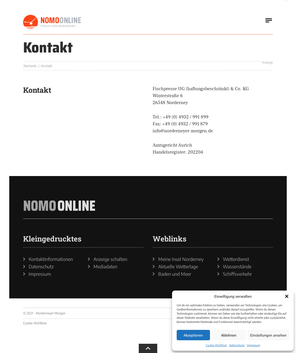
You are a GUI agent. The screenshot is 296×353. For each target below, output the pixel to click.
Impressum (253, 345)
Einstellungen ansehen (268, 335)
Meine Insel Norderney (181, 259)
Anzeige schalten (110, 259)
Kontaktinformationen (51, 259)
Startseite (29, 66)
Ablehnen (228, 335)
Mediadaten (105, 266)
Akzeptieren (193, 335)
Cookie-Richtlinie (216, 345)
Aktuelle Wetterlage (178, 266)
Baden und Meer (174, 274)
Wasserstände (237, 266)
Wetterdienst (236, 259)
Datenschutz (237, 345)
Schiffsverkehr (237, 274)
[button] (286, 296)
